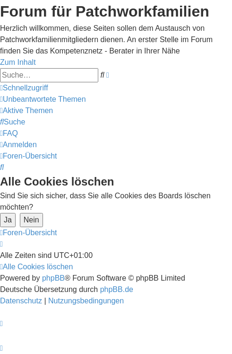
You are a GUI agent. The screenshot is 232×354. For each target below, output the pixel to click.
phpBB (53, 278)
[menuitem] (43, 99)
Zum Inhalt (18, 62)
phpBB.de (116, 289)
